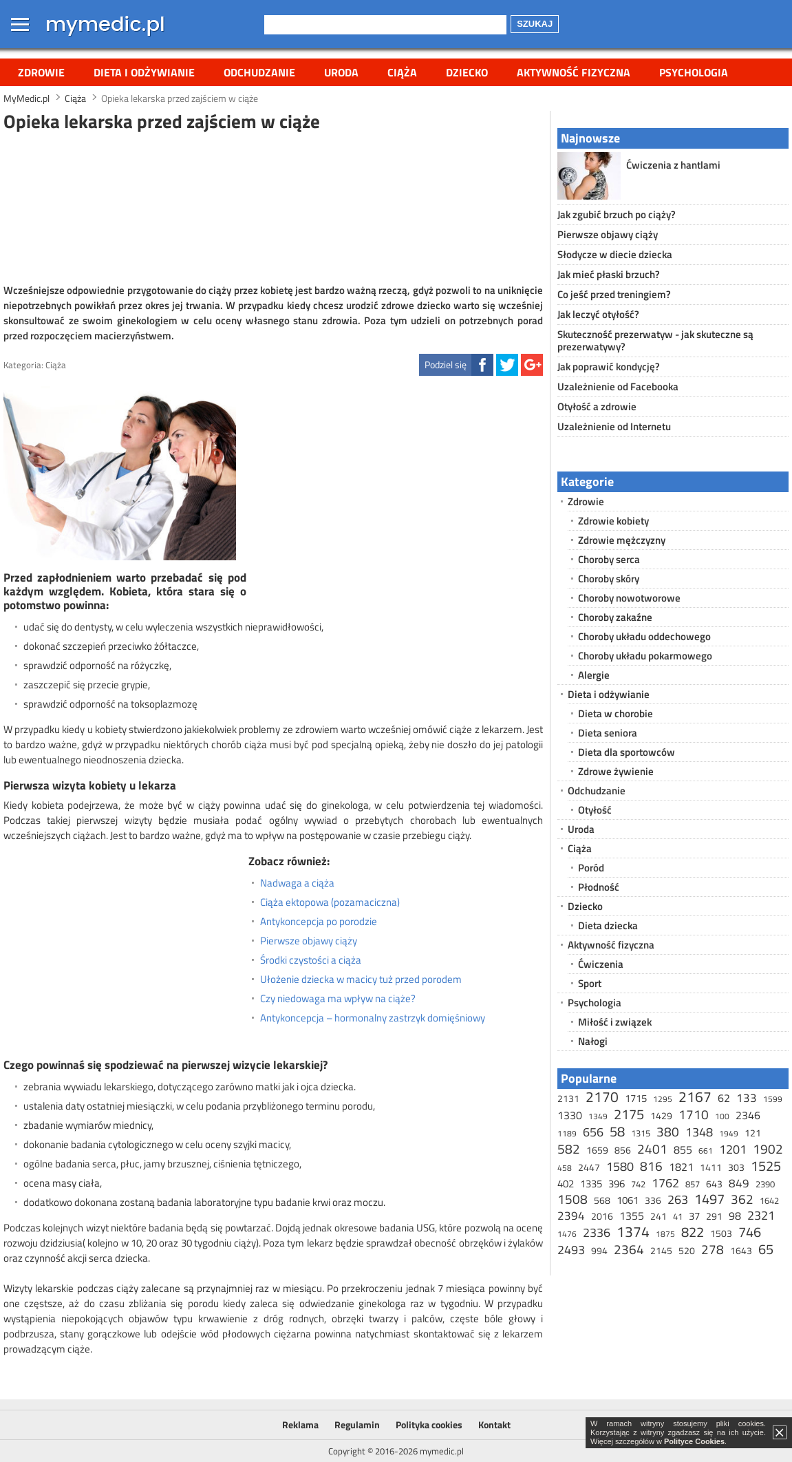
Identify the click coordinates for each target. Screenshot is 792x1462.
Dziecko (467, 72)
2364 (629, 1249)
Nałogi (593, 1041)
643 (714, 1183)
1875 (665, 1233)
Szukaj (535, 24)
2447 (589, 1167)
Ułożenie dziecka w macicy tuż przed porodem (361, 979)
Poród (591, 868)
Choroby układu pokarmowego (645, 656)
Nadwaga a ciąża (297, 883)
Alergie (594, 675)
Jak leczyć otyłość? (598, 314)
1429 (661, 1115)
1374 (633, 1231)
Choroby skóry (608, 578)
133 (746, 1098)
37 (694, 1216)
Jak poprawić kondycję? (608, 366)
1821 (681, 1166)
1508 (572, 1199)
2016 (602, 1216)
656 (593, 1132)
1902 (768, 1148)
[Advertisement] (273, 206)
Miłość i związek (615, 1022)
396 (616, 1183)
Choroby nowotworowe (629, 598)
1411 (711, 1167)
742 (638, 1184)
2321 (761, 1215)
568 (602, 1200)
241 (658, 1216)
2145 (661, 1250)
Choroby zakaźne (615, 617)
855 (683, 1149)
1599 (772, 1098)
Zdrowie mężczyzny (621, 540)
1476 (567, 1233)
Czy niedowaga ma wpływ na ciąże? (338, 998)
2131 (568, 1098)
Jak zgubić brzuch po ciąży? (616, 214)
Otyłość (595, 810)
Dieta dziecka (608, 925)
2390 (765, 1184)
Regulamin (357, 1424)
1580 (620, 1166)
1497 (709, 1198)
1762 (665, 1183)
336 (653, 1200)
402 (565, 1183)
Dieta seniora (607, 733)
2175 (629, 1114)
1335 (591, 1183)
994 (599, 1250)
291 (714, 1216)
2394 (571, 1216)
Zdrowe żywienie (616, 771)
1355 (631, 1215)
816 (651, 1166)
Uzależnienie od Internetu (614, 426)
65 (765, 1249)
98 (735, 1215)
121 (753, 1132)
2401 (652, 1148)
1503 (721, 1233)
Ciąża (402, 72)
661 (705, 1150)
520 (686, 1250)
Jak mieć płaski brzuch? (608, 274)
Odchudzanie (259, 72)
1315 (640, 1133)
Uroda (341, 72)
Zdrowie (41, 72)
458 (564, 1167)
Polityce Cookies (694, 1441)
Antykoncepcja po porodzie (318, 921)
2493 (571, 1249)
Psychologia (693, 72)
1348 (699, 1132)
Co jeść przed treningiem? (614, 294)
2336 (596, 1232)
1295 (662, 1098)
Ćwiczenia (600, 964)
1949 (728, 1133)
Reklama (300, 1424)
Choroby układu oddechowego (644, 636)
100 (722, 1116)
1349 (598, 1116)
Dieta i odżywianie (144, 72)
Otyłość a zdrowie (596, 406)
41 (678, 1216)
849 (739, 1183)
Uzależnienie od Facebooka (617, 386)
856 (622, 1150)
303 (736, 1167)
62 (724, 1098)
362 (742, 1199)
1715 (636, 1098)
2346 (748, 1115)
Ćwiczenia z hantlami (673, 165)
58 (617, 1131)
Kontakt (494, 1424)
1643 (741, 1250)
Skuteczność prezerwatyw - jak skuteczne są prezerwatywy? (655, 340)
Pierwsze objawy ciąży (308, 941)
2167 (694, 1096)
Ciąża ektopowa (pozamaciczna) (330, 902)
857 (692, 1184)
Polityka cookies (429, 1424)
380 (667, 1131)
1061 (628, 1200)
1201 (733, 1149)
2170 (602, 1096)
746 (749, 1231)
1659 (597, 1150)
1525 (766, 1165)
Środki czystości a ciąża (310, 960)
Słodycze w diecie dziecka (614, 254)
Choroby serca (609, 559)
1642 (769, 1200)
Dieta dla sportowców (626, 752)
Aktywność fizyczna (573, 72)
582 (568, 1148)
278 (712, 1249)
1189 (567, 1133)
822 (692, 1231)
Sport (589, 983)
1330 (569, 1115)
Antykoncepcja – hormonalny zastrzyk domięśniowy (372, 1018)
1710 (693, 1114)
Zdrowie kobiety (613, 521)
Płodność (598, 887)
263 (677, 1199)
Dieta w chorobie (615, 713)
